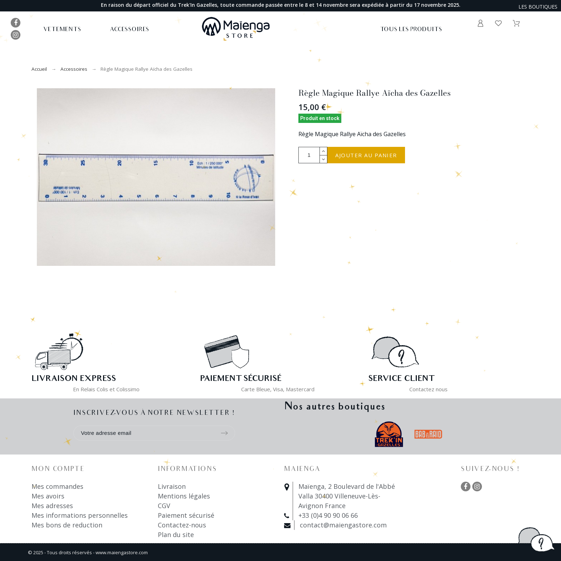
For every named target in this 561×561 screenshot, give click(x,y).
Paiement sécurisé (186, 515)
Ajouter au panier (366, 155)
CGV (164, 505)
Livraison (172, 486)
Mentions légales (184, 496)
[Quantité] (309, 155)
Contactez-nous (182, 525)
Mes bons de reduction (66, 525)
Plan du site (176, 534)
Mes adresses (52, 505)
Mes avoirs (47, 496)
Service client (401, 379)
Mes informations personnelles (79, 515)
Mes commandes (57, 486)
